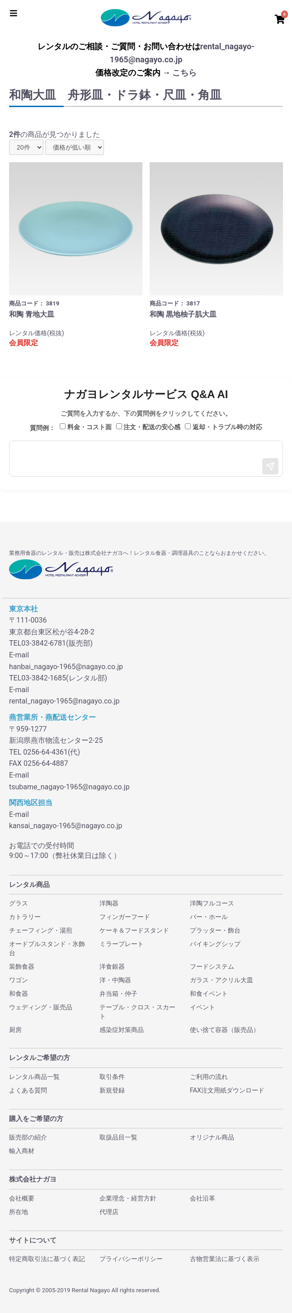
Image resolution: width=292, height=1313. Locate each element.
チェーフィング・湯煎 (40, 930)
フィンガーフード (124, 916)
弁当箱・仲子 (118, 993)
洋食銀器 (112, 966)
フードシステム (212, 966)
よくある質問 (28, 1090)
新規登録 (112, 1090)
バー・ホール (209, 916)
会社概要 (21, 1198)
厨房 (15, 1029)
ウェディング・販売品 (40, 1007)
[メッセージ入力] (146, 459)
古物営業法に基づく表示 (224, 1258)
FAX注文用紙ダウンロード (227, 1090)
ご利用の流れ (209, 1076)
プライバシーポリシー (131, 1258)
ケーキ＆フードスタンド (134, 930)
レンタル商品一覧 (34, 1076)
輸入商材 (21, 1150)
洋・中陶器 (115, 980)
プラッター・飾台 (215, 930)
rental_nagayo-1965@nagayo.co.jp (64, 701)
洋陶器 (108, 903)
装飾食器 (21, 966)
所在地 (18, 1211)
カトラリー (25, 916)
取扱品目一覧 (118, 1137)
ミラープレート (121, 943)
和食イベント (209, 993)
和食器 (18, 993)
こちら (184, 72)
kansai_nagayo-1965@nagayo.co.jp (65, 825)
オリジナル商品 (212, 1137)
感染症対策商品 (121, 1029)
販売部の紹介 (28, 1137)
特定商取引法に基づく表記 (47, 1258)
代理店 (108, 1211)
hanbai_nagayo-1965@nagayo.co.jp (66, 666)
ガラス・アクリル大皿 (221, 980)
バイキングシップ (215, 943)
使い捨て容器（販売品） (224, 1029)
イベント (202, 1007)
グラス (18, 903)
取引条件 (112, 1076)
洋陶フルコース (212, 903)
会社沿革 (202, 1198)
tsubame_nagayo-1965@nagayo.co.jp (69, 787)
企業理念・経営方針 (127, 1198)
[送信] (270, 466)
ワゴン (18, 980)
